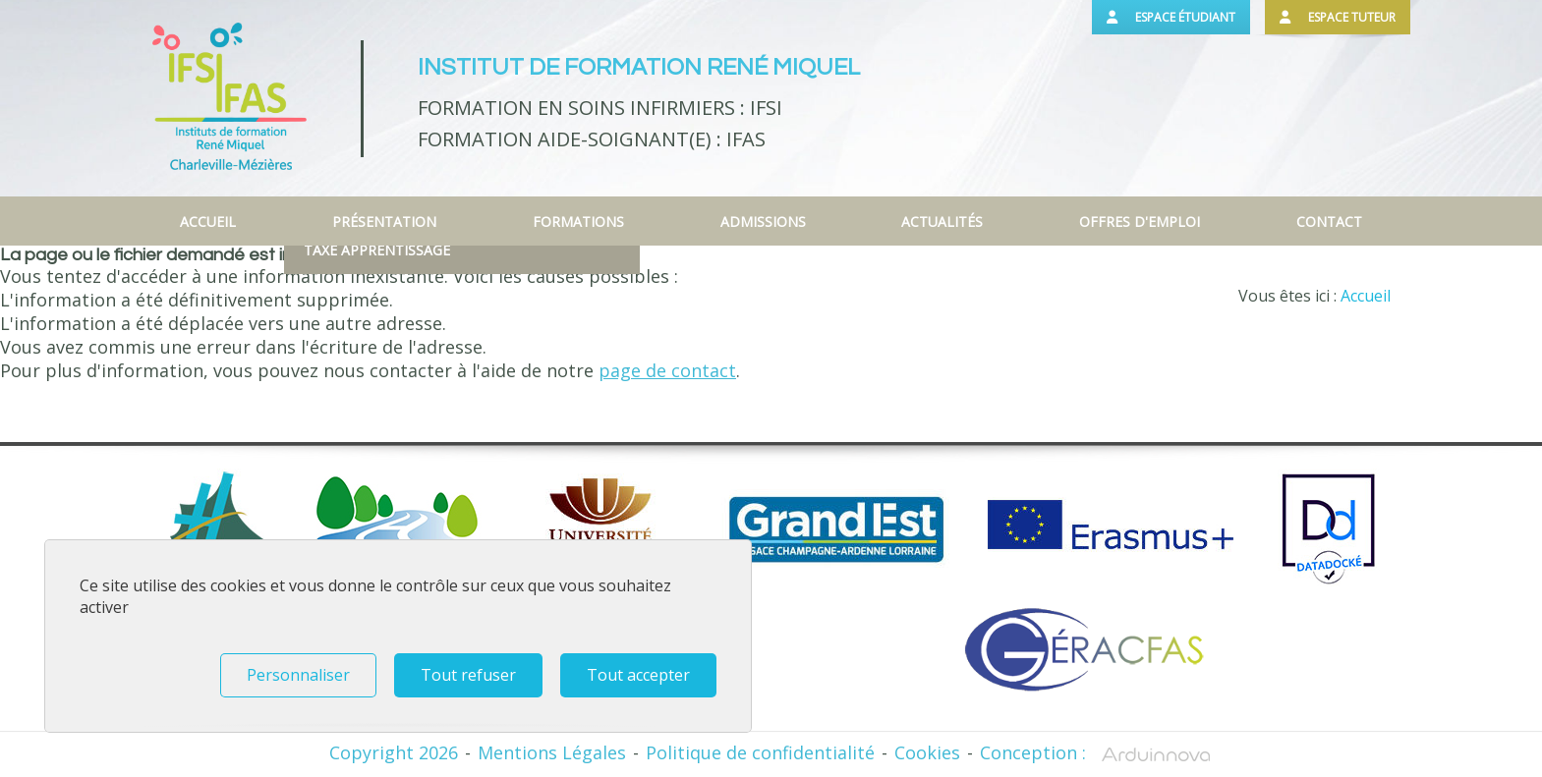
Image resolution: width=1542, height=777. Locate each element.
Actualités (942, 221)
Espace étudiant (1171, 17)
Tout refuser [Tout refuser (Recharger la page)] (468, 675)
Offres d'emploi (1139, 221)
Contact (1329, 221)
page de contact (667, 370)
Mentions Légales (552, 752)
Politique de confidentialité (760, 752)
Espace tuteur (1338, 17)
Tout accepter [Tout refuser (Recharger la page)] (638, 675)
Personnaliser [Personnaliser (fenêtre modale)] (298, 675)
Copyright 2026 (393, 752)
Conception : (1097, 752)
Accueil (208, 221)
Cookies (927, 752)
